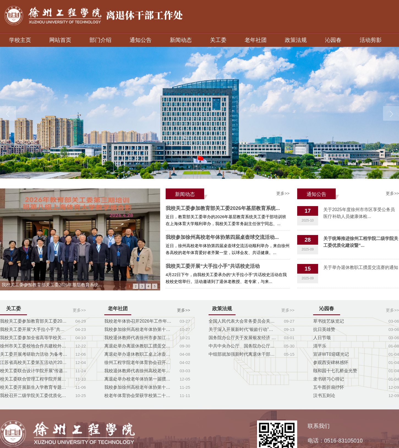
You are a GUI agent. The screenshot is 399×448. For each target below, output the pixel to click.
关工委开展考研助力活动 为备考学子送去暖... (34, 354)
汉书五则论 (324, 395)
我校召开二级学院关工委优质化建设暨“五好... (34, 395)
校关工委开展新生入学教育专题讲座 (34, 387)
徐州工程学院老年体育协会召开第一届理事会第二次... (138, 362)
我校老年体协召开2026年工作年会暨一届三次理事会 (138, 321)
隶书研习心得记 (328, 379)
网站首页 (60, 40)
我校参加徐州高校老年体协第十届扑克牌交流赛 (138, 329)
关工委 (218, 40)
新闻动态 (181, 40)
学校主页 (20, 40)
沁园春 (333, 40)
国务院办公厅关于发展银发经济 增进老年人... (243, 337)
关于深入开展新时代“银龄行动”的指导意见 (243, 329)
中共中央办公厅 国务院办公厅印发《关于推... (243, 346)
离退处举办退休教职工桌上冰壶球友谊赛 (138, 354)
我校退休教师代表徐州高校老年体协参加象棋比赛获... (138, 370)
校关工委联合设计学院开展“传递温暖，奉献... (34, 370)
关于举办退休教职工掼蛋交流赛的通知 (360, 267)
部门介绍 (100, 40)
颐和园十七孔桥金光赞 (335, 370)
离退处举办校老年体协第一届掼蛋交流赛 (138, 379)
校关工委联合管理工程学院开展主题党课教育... (34, 379)
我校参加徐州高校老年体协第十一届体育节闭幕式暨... (138, 387)
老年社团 (256, 40)
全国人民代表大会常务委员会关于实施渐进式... (243, 321)
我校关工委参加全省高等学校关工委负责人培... (34, 337)
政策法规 (296, 40)
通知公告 (141, 40)
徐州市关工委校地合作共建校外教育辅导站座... (34, 346)
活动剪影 (371, 40)
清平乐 (319, 346)
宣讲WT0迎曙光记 (331, 354)
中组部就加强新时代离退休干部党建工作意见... (243, 354)
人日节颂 (322, 337)
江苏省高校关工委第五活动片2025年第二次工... (34, 362)
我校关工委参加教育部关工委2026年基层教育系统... (52, 284)
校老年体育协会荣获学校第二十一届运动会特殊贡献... (138, 395)
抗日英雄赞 (324, 329)
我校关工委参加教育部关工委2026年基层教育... (34, 321)
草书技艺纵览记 (328, 321)
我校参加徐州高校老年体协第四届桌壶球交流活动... (222, 237)
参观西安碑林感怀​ (330, 362)
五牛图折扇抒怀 (328, 387)
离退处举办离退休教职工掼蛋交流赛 (138, 346)
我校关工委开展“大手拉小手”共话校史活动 (213, 266)
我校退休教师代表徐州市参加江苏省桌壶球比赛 (138, 337)
